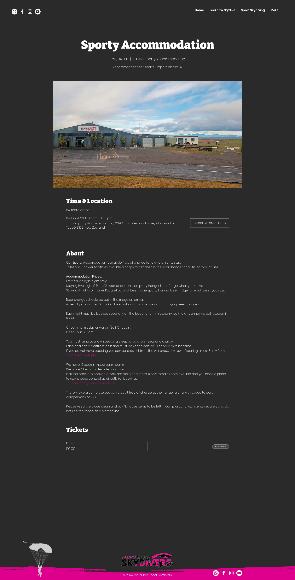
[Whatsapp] (14, 12)
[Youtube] (38, 12)
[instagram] (30, 12)
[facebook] (22, 12)
